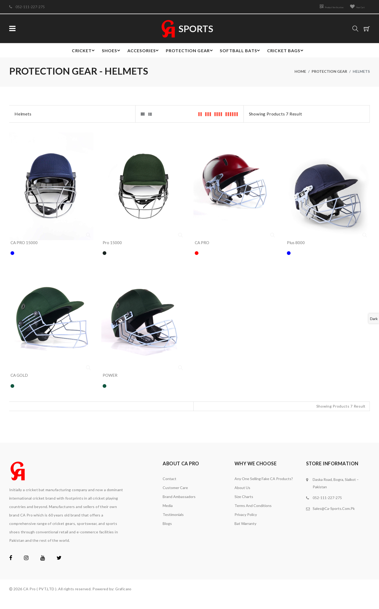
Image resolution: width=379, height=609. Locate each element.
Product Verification (317, 6)
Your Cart (354, 6)
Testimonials (173, 525)
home (300, 73)
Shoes (109, 51)
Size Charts (244, 507)
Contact (169, 489)
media (168, 516)
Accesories (142, 51)
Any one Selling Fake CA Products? (264, 489)
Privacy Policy (246, 525)
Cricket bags (288, 51)
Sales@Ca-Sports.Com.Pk (334, 519)
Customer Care (175, 498)
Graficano (123, 599)
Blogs (167, 534)
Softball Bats (242, 51)
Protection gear (190, 51)
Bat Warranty (245, 534)
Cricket (80, 51)
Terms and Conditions (253, 516)
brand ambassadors (179, 507)
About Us (242, 498)
